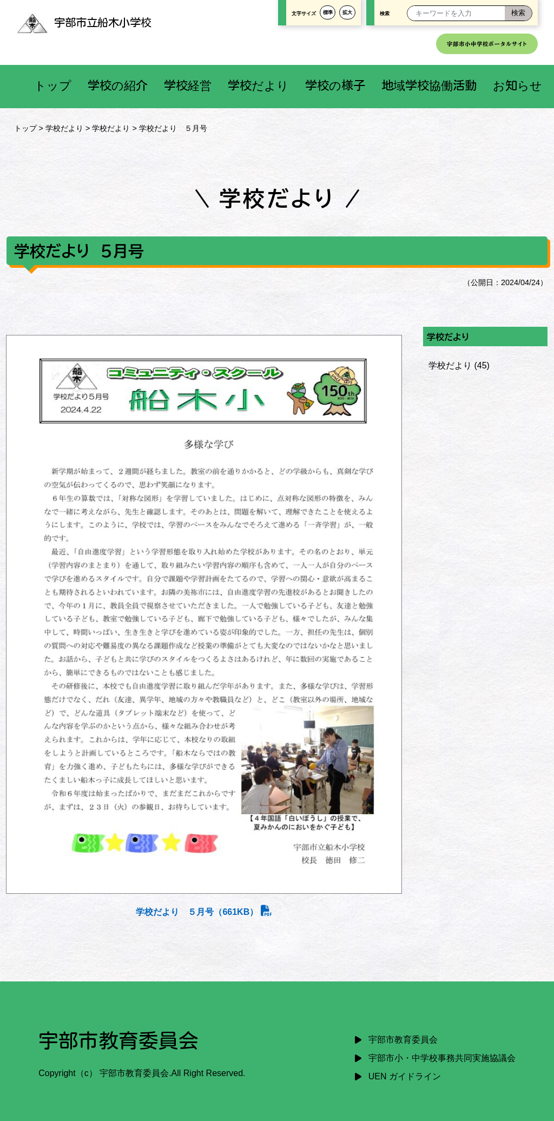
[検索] (518, 13)
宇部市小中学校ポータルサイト (487, 44)
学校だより (258, 85)
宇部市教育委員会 (403, 1039)
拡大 (347, 12)
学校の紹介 (118, 85)
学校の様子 (335, 85)
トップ (52, 85)
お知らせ (517, 85)
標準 (328, 12)
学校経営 (188, 85)
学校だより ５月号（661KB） (204, 911)
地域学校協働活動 (429, 85)
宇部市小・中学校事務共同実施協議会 (442, 1058)
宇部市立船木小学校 (83, 22)
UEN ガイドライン (404, 1076)
